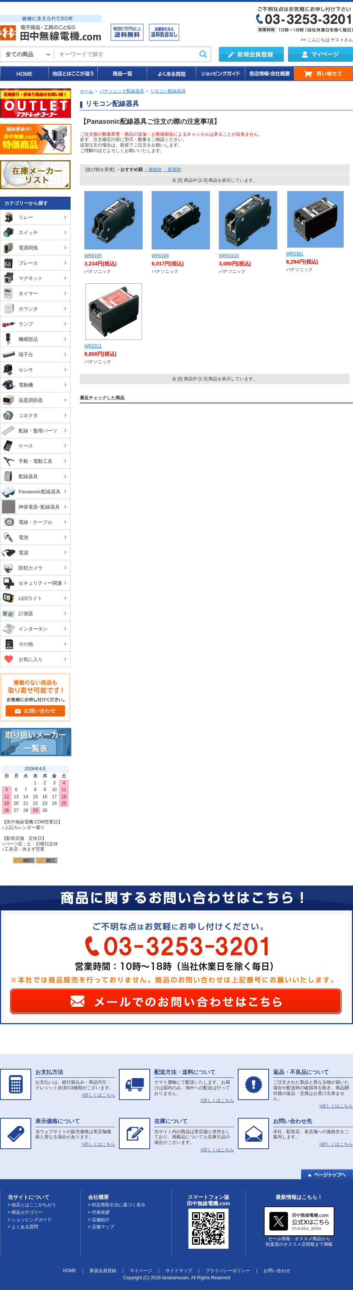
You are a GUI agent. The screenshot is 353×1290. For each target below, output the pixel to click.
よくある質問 (170, 73)
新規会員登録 (103, 1270)
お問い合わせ (276, 1270)
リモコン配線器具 (168, 91)
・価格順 (153, 169)
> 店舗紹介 (99, 1219)
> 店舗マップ (101, 1226)
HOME (24, 73)
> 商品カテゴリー (25, 1212)
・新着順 (172, 169)
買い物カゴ (323, 73)
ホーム (86, 91)
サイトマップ (178, 1270)
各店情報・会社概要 (269, 73)
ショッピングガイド (219, 73)
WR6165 (93, 255)
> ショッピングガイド (30, 1219)
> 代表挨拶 (99, 1212)
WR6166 (160, 255)
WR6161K (229, 255)
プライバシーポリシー (227, 1270)
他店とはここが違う (72, 73)
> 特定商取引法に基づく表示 (116, 1204)
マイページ (141, 1270)
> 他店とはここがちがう (32, 1204)
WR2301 (295, 254)
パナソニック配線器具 (122, 91)
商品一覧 (121, 73)
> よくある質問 (23, 1226)
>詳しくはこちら (98, 1095)
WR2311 (93, 346)
